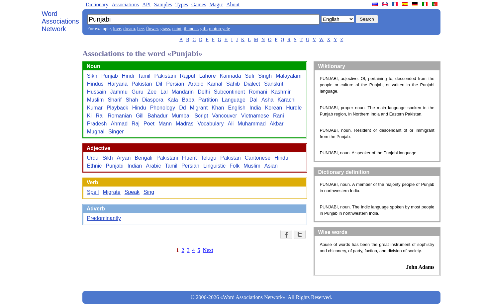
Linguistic (214, 166)
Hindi (128, 76)
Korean (273, 108)
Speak (132, 192)
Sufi (249, 76)
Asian (271, 166)
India (255, 108)
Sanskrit (273, 84)
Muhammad (251, 123)
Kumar (95, 108)
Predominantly (104, 218)
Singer (116, 131)
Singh (265, 76)
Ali (231, 123)
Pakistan (142, 84)
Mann (165, 123)
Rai (100, 115)
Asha (267, 100)
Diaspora (152, 100)
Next (208, 250)
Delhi (204, 92)
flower (152, 28)
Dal (253, 100)
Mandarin (183, 92)
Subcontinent (229, 92)
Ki (89, 115)
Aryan (124, 158)
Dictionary (97, 4)
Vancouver (224, 115)
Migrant (199, 108)
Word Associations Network (60, 21)
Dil (159, 84)
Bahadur (157, 115)
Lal (163, 92)
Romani (258, 92)
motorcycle (219, 28)
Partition (208, 100)
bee (140, 28)
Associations (125, 4)
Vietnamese (255, 115)
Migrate (111, 192)
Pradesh (97, 123)
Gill (140, 115)
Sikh (92, 76)
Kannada (230, 76)
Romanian (120, 115)
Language (233, 100)
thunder (191, 28)
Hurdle (294, 108)
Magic (216, 4)
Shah (132, 100)
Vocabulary (210, 123)
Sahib (233, 84)
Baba (188, 100)
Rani (278, 115)
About (233, 4)
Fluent (189, 158)
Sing (149, 192)
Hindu (139, 108)
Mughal (95, 131)
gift (203, 28)
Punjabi (114, 166)
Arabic (195, 84)
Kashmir (281, 92)
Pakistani (165, 76)
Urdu (93, 158)
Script (201, 115)
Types (181, 4)
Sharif (115, 100)
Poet (149, 123)
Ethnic (94, 166)
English (236, 108)
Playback (117, 108)
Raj (136, 123)
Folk (235, 166)
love (117, 28)
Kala (172, 100)
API (146, 4)
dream (129, 28)
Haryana (118, 84)
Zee (152, 92)
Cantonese (257, 158)
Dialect (252, 84)
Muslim (95, 100)
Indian (135, 166)
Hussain (96, 92)
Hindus (95, 84)
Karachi (286, 100)
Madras (184, 123)
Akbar (277, 123)
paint (176, 28)
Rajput (187, 76)
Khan (218, 108)
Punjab (109, 76)
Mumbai (181, 115)
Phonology (162, 108)
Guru (138, 92)
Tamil (144, 76)
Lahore (207, 76)
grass (165, 28)
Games (198, 4)
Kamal (214, 84)
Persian (175, 84)
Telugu (208, 158)
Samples (163, 4)
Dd (182, 108)
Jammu (119, 92)
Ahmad (119, 123)
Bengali (143, 158)
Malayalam (288, 76)
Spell (93, 192)
